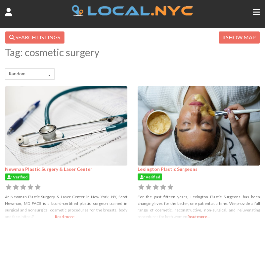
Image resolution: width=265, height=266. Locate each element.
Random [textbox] (17, 73)
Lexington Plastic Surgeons (168, 169)
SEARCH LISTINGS (34, 37)
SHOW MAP (239, 37)
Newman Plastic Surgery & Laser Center (48, 169)
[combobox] (30, 74)
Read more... (66, 216)
